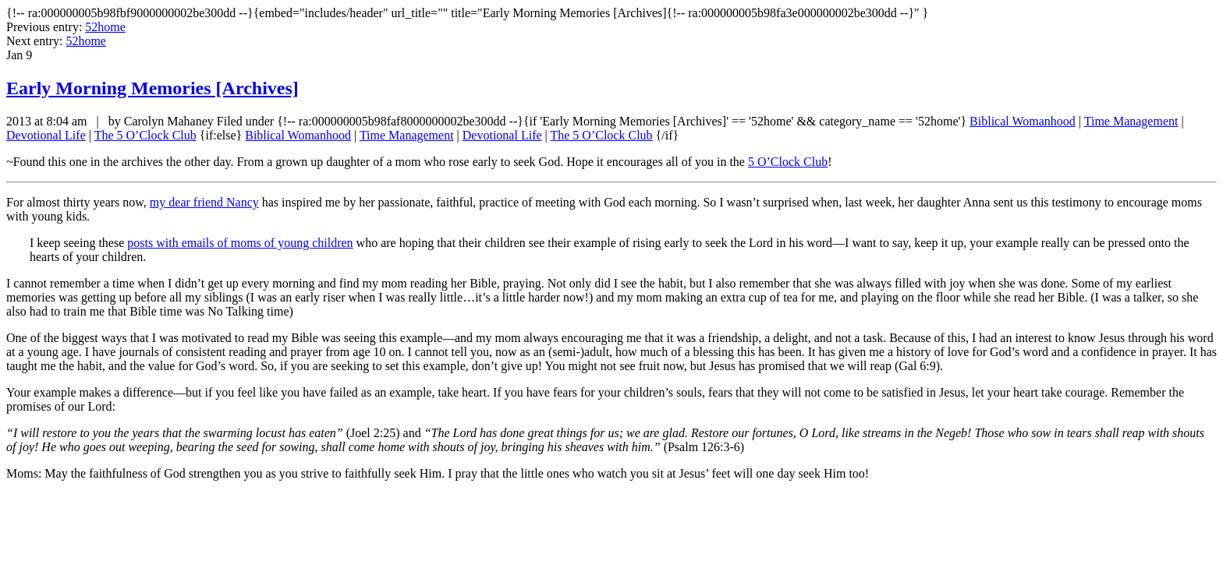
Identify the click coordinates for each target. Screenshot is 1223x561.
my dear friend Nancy (204, 202)
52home (105, 27)
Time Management (1131, 121)
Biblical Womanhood (1023, 121)
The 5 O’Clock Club (145, 135)
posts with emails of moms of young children (240, 242)
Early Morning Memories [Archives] (152, 88)
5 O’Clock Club (788, 161)
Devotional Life (46, 135)
